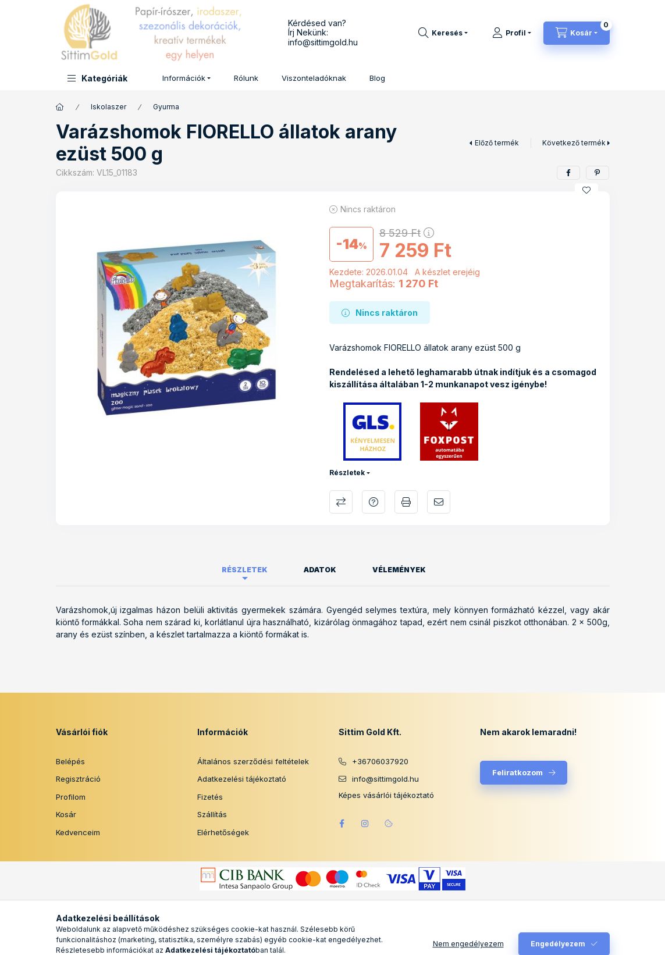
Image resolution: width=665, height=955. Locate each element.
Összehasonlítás (341, 502)
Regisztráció (78, 778)
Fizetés (210, 796)
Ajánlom (438, 502)
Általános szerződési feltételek (253, 761)
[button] (97, 78)
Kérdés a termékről (373, 502)
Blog (377, 78)
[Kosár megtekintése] (576, 33)
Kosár (66, 814)
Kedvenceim (78, 832)
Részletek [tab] (245, 569)
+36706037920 (380, 761)
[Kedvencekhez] (586, 190)
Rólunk (246, 78)
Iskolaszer (108, 106)
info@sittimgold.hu (323, 42)
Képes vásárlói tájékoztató (386, 795)
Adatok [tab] (320, 569)
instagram (365, 823)
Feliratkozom (517, 772)
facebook (342, 823)
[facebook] (568, 173)
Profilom (71, 796)
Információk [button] (183, 78)
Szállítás (212, 814)
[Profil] (511, 33)
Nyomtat (406, 502)
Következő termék (574, 142)
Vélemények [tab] (399, 569)
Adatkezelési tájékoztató (241, 778)
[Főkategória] (60, 107)
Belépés (70, 761)
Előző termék (497, 142)
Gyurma (166, 106)
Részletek (347, 472)
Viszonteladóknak (314, 78)
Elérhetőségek (223, 832)
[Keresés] (443, 33)
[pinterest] (597, 173)
